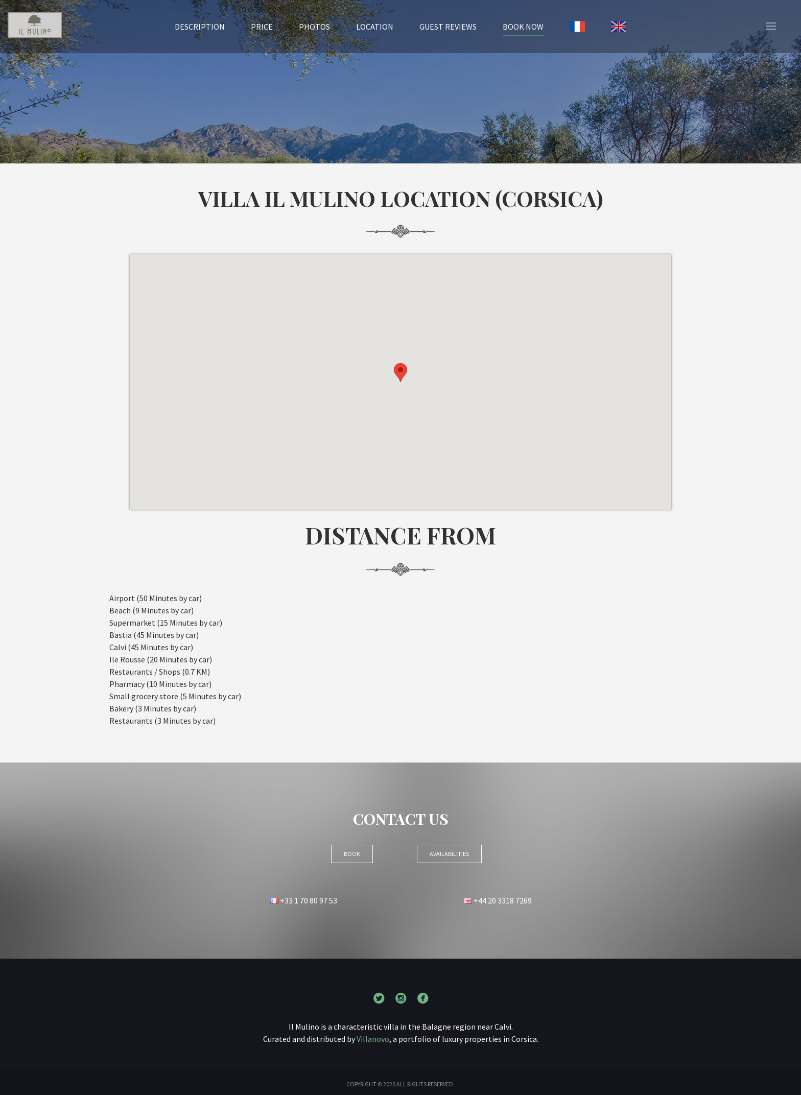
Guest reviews (448, 26)
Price (262, 26)
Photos (314, 26)
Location (374, 26)
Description (200, 26)
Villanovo (373, 1039)
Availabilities (449, 854)
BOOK (352, 854)
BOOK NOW (523, 26)
